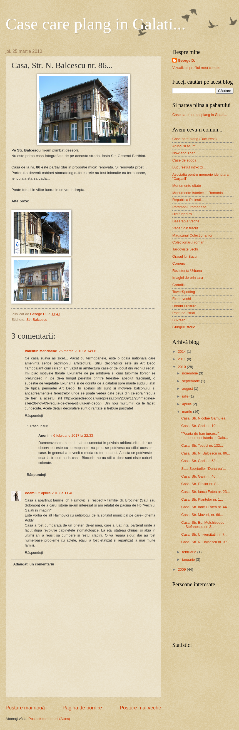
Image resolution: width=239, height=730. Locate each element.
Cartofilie (179, 285)
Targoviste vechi (185, 249)
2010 (182, 367)
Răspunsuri (39, 426)
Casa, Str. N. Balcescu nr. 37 (204, 542)
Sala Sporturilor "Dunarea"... (203, 468)
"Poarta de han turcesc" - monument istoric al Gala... (204, 435)
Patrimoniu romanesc (189, 207)
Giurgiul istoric (183, 327)
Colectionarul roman (188, 242)
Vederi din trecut (185, 228)
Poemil (30, 493)
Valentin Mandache (41, 351)
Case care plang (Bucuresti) (194, 139)
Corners (178, 263)
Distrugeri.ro (182, 214)
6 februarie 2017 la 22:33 (73, 435)
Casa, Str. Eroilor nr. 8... (200, 484)
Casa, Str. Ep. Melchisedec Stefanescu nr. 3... (202, 524)
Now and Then (184, 153)
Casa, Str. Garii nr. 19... (199, 426)
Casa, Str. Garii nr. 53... (199, 461)
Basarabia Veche (185, 221)
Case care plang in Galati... (96, 24)
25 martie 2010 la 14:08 (77, 351)
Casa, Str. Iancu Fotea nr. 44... (205, 507)
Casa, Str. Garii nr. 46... (199, 476)
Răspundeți (34, 415)
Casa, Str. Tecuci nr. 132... (202, 445)
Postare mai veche (140, 708)
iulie (185, 396)
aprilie (187, 404)
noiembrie (190, 373)
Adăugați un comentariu (33, 564)
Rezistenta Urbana (187, 271)
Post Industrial (183, 313)
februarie (189, 552)
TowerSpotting (183, 292)
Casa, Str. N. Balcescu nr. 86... (205, 453)
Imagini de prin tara (187, 277)
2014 (182, 351)
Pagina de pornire (82, 708)
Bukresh (178, 320)
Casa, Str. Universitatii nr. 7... (204, 534)
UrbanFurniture (184, 306)
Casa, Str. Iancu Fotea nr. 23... (205, 492)
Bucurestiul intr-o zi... (189, 167)
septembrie (191, 381)
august (188, 388)
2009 (182, 569)
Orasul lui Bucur (185, 256)
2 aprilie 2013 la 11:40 (55, 493)
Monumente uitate (186, 185)
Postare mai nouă (25, 708)
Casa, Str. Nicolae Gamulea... (204, 418)
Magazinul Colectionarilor (192, 235)
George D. (186, 60)
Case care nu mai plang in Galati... (199, 115)
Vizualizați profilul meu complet (196, 68)
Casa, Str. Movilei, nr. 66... (202, 515)
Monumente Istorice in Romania (197, 193)
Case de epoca (184, 160)
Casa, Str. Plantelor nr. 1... (202, 499)
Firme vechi (181, 299)
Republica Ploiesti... (188, 200)
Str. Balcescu (36, 319)
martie (187, 411)
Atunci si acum (184, 146)
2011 (182, 359)
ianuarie (189, 559)
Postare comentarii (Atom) (49, 719)
